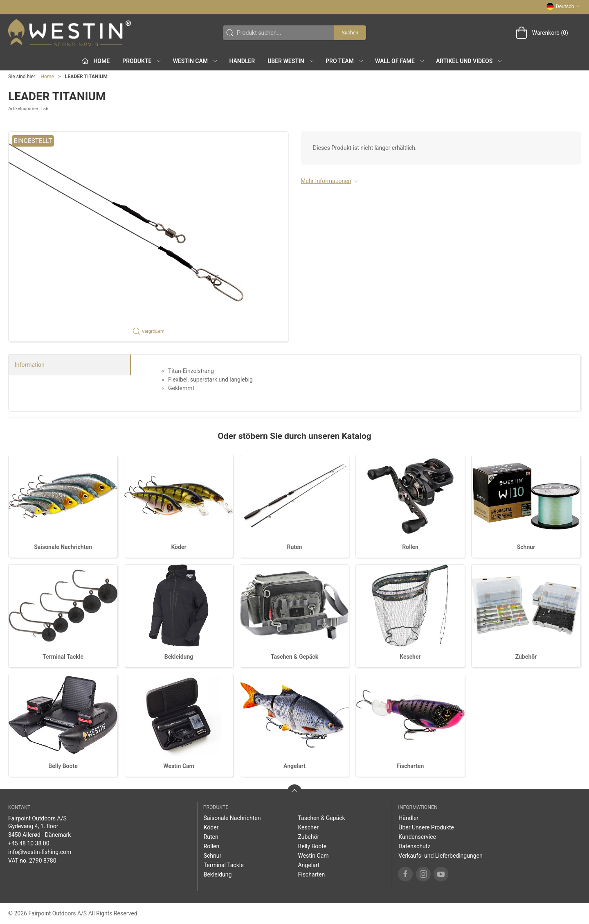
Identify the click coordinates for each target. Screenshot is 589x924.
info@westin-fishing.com (39, 852)
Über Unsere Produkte (426, 827)
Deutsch (563, 6)
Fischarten (410, 766)
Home (47, 76)
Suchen (350, 33)
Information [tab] (30, 364)
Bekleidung (178, 656)
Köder (178, 547)
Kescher (410, 656)
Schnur (526, 547)
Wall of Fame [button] (400, 61)
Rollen (410, 547)
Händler (242, 61)
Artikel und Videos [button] (469, 61)
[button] (148, 236)
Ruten (294, 547)
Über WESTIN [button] (291, 61)
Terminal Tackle (63, 656)
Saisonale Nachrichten (63, 547)
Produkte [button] (142, 61)
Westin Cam (178, 766)
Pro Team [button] (345, 61)
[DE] (69, 32)
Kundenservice (417, 837)
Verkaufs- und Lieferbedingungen (440, 855)
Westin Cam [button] (195, 61)
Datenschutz (414, 846)
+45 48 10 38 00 (28, 843)
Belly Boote (62, 766)
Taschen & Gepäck (294, 656)
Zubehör (526, 656)
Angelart (294, 766)
